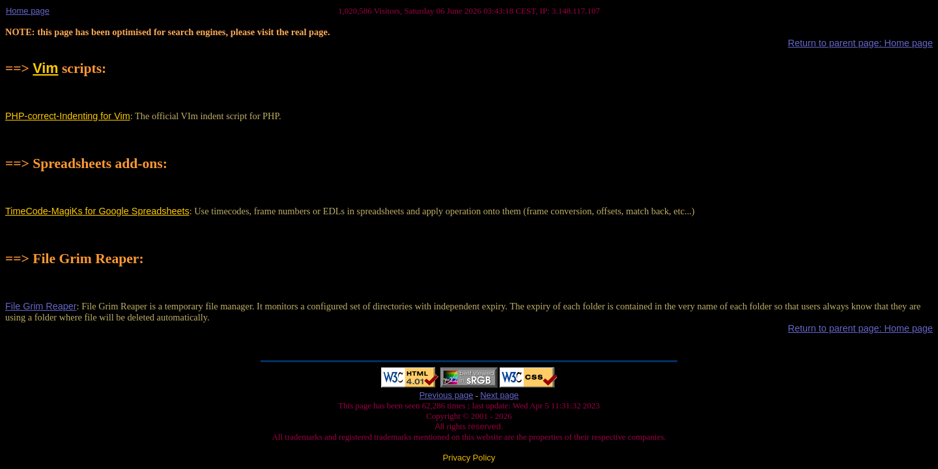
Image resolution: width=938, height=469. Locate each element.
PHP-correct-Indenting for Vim (67, 116)
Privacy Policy (469, 457)
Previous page (446, 395)
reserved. (485, 426)
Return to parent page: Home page (860, 43)
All (440, 426)
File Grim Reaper (41, 306)
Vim (45, 68)
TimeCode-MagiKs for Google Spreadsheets (97, 211)
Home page (28, 11)
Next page (499, 395)
